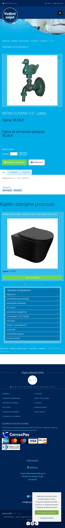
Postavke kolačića (47, 518)
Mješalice (6, 393)
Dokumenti (14, 172)
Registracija (58, 3)
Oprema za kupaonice (19, 290)
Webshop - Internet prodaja (20, 41)
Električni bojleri (40, 407)
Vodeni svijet (6, 41)
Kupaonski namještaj (10, 412)
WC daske (6, 407)
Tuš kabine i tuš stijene (11, 416)
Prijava (48, 3)
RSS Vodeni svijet (37, 523)
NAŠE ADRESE (32, 460)
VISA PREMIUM (9, 517)
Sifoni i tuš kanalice (41, 398)
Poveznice (26, 172)
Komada (5, 154)
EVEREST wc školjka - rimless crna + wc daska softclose (30, 214)
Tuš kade (38, 393)
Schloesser (44, 41)
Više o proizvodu (32, 277)
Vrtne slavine (34, 41)
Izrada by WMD (7, 513)
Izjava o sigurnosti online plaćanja (27, 517)
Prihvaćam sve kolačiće (47, 512)
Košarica (37, 162)
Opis (4, 172)
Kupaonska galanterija (11, 398)
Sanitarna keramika (10, 403)
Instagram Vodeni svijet (32, 523)
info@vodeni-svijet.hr (10, 3)
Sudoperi (38, 403)
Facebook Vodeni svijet (28, 523)
